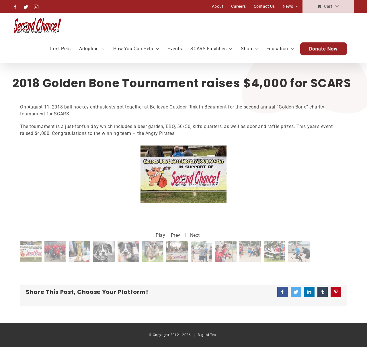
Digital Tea (207, 335)
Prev (175, 235)
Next (195, 235)
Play (160, 235)
